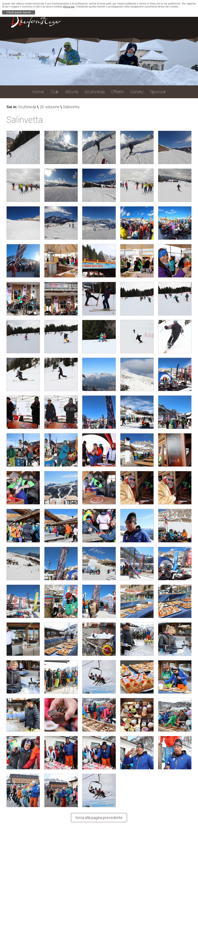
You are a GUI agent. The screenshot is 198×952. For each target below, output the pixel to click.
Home (38, 91)
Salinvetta (71, 107)
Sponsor (158, 91)
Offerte (117, 91)
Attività (71, 91)
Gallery (136, 91)
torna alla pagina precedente (99, 817)
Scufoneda (27, 107)
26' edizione (49, 107)
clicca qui (68, 6)
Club (54, 91)
